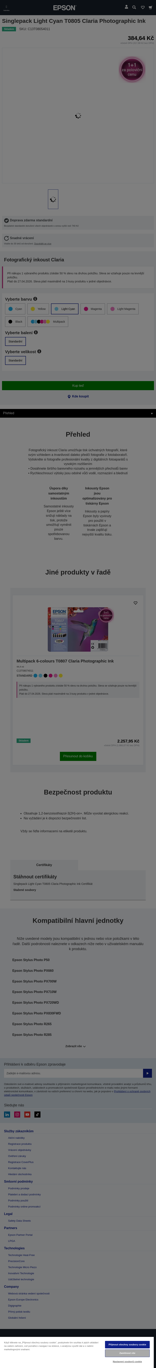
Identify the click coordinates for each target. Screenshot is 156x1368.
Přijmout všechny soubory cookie (127, 1344)
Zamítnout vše (127, 1353)
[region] (77, 1352)
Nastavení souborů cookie (127, 1361)
